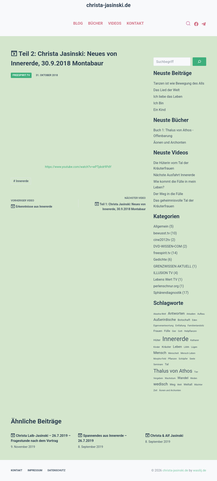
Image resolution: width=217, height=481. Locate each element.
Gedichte (160, 259)
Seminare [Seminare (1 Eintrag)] (158, 364)
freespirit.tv (21, 75)
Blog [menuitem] (78, 23)
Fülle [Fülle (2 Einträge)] (167, 330)
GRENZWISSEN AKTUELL (172, 266)
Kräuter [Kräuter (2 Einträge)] (166, 346)
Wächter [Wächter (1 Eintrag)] (198, 384)
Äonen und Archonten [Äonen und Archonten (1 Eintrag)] (170, 390)
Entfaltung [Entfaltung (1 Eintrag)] (180, 325)
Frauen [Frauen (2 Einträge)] (157, 330)
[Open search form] (188, 23)
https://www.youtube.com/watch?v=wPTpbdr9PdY (78, 166)
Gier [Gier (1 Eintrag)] (174, 331)
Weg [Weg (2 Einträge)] (172, 384)
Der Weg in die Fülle (168, 194)
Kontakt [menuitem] (135, 23)
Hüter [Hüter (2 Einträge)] (156, 340)
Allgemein (160, 226)
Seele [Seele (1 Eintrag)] (192, 358)
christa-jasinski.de (108, 5)
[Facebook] (196, 24)
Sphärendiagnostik (167, 293)
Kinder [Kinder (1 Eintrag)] (156, 347)
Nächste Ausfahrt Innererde (174, 175)
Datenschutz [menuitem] (56, 470)
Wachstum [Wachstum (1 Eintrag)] (170, 378)
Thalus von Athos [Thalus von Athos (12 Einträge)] (172, 371)
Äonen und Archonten (169, 142)
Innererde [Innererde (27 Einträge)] (175, 338)
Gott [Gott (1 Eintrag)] (180, 331)
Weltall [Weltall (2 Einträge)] (188, 384)
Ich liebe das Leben (167, 97)
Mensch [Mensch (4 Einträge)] (159, 353)
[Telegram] (204, 24)
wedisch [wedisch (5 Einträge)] (160, 384)
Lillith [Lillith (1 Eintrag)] (186, 347)
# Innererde (21, 181)
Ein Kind (159, 110)
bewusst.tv (161, 233)
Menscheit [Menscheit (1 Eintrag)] (173, 353)
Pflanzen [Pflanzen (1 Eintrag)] (172, 358)
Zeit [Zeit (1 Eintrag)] (155, 390)
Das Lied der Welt (166, 90)
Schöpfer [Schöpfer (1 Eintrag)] (183, 358)
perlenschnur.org (166, 286)
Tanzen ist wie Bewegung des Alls (178, 83)
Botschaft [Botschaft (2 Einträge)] (184, 319)
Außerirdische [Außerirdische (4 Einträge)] (164, 319)
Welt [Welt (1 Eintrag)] (179, 384)
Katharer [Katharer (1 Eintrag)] (194, 340)
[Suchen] (199, 61)
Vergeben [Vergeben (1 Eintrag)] (158, 378)
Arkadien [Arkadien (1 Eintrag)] (191, 314)
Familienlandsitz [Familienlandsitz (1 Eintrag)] (196, 325)
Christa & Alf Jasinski (164, 436)
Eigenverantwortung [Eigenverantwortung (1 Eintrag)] (163, 325)
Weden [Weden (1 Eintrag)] (193, 378)
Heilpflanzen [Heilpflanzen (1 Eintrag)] (190, 331)
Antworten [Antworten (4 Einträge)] (176, 313)
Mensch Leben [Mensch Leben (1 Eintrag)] (188, 353)
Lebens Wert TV (165, 279)
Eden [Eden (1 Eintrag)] (194, 320)
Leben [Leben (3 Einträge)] (177, 347)
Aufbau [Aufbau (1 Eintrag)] (200, 314)
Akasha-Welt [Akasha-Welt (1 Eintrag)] (159, 314)
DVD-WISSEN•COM (167, 246)
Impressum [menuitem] (35, 470)
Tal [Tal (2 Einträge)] (167, 364)
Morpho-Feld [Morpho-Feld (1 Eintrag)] (159, 358)
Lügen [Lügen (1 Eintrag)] (194, 347)
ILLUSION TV (163, 273)
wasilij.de (199, 470)
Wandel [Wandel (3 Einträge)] (183, 378)
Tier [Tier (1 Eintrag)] (196, 372)
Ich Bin (158, 103)
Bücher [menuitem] (95, 23)
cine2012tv (161, 240)
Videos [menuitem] (114, 23)
